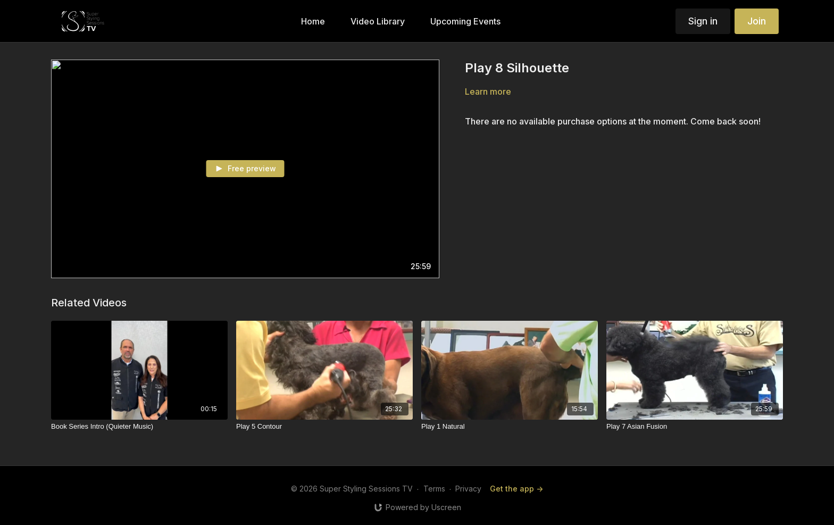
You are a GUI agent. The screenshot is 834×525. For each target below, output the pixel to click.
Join (756, 21)
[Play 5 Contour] (324, 426)
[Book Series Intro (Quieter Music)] (139, 426)
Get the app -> (516, 488)
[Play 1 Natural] (509, 426)
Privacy (468, 488)
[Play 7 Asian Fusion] (694, 426)
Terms (434, 488)
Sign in (703, 21)
